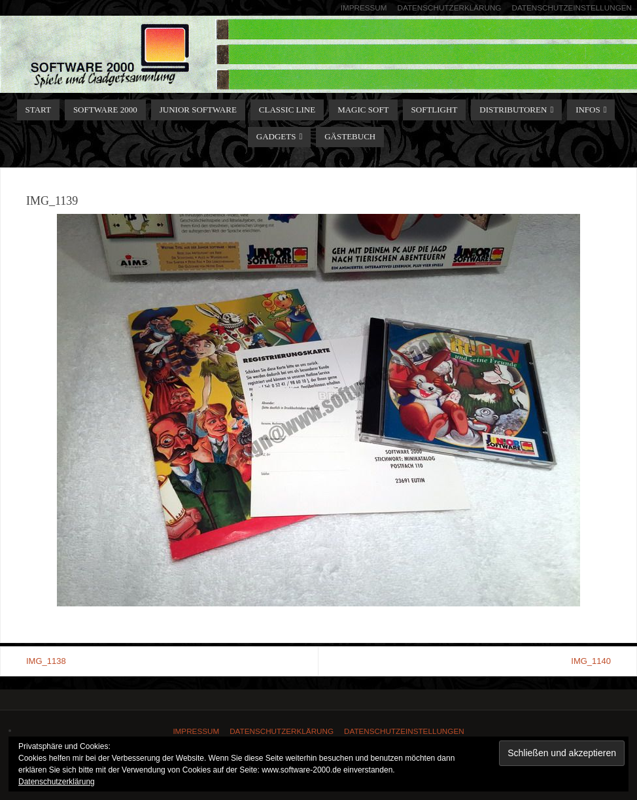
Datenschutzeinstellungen (571, 7)
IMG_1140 (591, 661)
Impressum (364, 7)
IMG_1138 (46, 661)
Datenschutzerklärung (450, 7)
